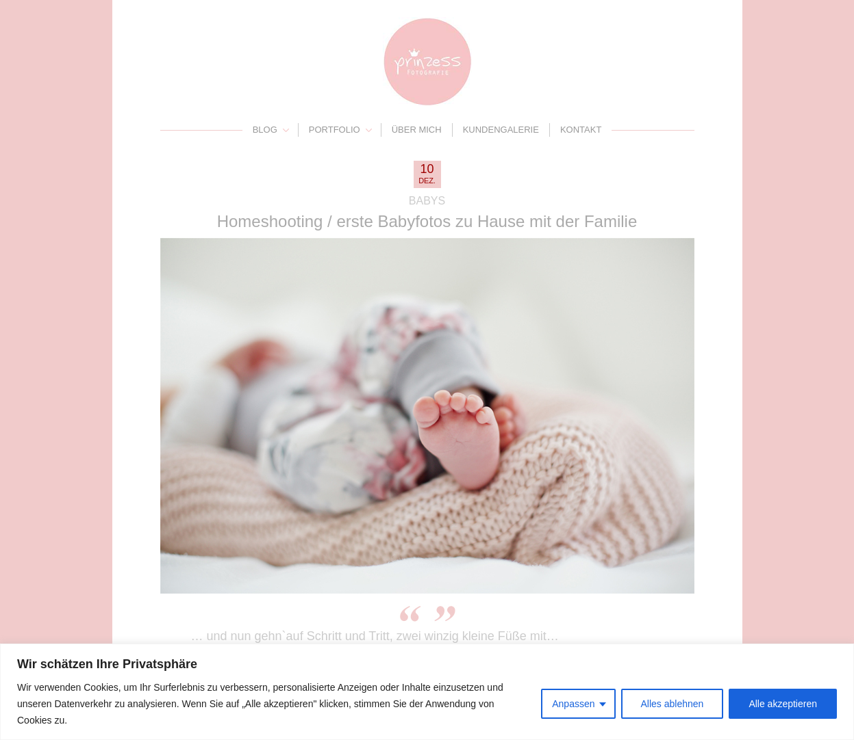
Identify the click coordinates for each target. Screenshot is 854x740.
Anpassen (573, 703)
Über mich (417, 129)
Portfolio (334, 129)
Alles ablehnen (672, 703)
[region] (427, 692)
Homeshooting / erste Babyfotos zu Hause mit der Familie (427, 221)
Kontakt (580, 129)
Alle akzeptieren (783, 703)
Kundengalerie (501, 129)
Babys (427, 201)
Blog (265, 129)
